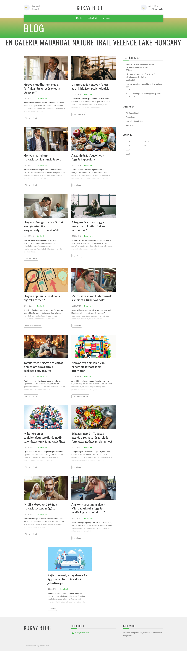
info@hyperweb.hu (155, 9)
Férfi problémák (31, 118)
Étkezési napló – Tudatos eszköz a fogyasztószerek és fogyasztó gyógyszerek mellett (91, 437)
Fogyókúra (77, 185)
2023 (128, 154)
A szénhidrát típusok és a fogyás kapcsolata (144, 94)
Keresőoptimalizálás (33, 326)
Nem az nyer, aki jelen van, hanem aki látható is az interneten (88, 366)
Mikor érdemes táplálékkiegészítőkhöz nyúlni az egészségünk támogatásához (44, 437)
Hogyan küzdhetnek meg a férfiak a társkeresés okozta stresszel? (42, 88)
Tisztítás (52, 609)
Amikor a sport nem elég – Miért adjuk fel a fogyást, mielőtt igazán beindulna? (88, 508)
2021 (146, 146)
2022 (146, 142)
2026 (128, 142)
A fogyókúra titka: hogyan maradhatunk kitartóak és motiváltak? (88, 226)
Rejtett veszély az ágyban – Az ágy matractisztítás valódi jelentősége (67, 579)
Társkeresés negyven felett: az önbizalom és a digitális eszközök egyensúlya (43, 366)
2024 (128, 150)
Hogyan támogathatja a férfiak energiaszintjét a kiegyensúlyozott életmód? (44, 226)
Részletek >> (41, 98)
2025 (128, 146)
